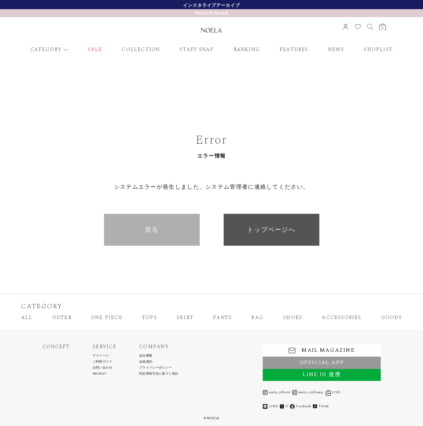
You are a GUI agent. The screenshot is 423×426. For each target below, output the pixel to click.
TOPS (149, 318)
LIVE (333, 392)
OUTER (61, 318)
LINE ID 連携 (322, 375)
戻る (152, 229)
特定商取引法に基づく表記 (158, 373)
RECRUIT (99, 373)
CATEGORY (46, 49)
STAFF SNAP (196, 49)
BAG (257, 318)
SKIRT (185, 318)
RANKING (247, 49)
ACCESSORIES (341, 318)
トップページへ (271, 229)
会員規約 (145, 361)
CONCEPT (56, 347)
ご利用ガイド (102, 361)
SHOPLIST (378, 49)
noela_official (277, 392)
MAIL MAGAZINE (322, 350)
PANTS (222, 318)
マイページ (100, 355)
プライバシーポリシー (155, 367)
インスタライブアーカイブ (211, 5)
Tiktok (321, 406)
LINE (270, 406)
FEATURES (294, 49)
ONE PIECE (106, 318)
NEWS (336, 49)
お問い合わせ (102, 367)
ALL (27, 318)
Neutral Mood (211, 12)
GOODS (391, 318)
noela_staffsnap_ (308, 392)
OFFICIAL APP (321, 363)
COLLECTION (141, 49)
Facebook (300, 406)
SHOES (292, 318)
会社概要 (145, 355)
